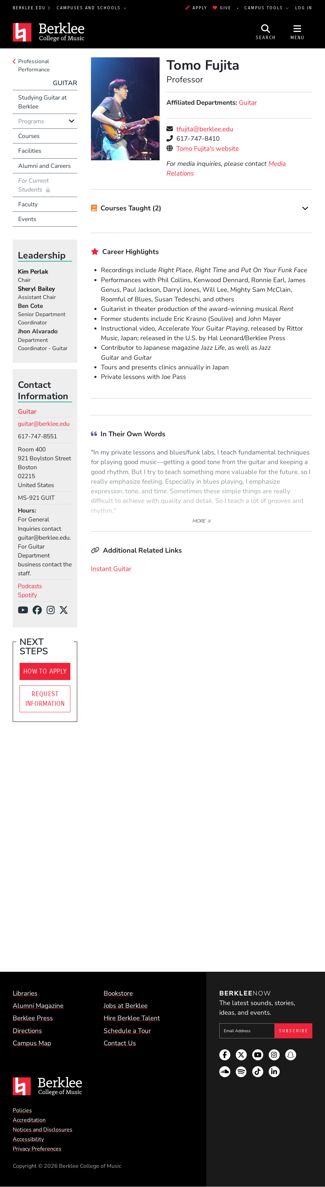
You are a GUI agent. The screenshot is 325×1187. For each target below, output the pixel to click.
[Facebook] (39, 610)
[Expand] (305, 208)
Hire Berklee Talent (132, 1018)
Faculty (28, 204)
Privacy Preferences (37, 1149)
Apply (196, 7)
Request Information (45, 698)
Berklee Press (33, 1018)
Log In (303, 7)
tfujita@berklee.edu (204, 129)
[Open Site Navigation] (297, 32)
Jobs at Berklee (126, 1005)
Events (27, 219)
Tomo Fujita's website (207, 148)
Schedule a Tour (127, 1030)
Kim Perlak (33, 271)
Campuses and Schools (90, 7)
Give (222, 7)
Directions (27, 1030)
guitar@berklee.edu (44, 423)
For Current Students (33, 185)
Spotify (27, 595)
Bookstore (118, 993)
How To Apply (45, 671)
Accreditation (29, 1120)
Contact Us (120, 1043)
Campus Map (32, 1043)
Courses (28, 136)
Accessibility (28, 1139)
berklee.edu (29, 7)
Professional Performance (34, 65)
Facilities (29, 151)
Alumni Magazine (38, 1005)
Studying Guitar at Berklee (42, 102)
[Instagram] (53, 610)
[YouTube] (25, 610)
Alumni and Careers (44, 166)
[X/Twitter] (66, 610)
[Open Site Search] (266, 32)
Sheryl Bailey (36, 289)
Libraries (25, 993)
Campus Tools (264, 7)
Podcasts (30, 586)
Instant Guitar (111, 568)
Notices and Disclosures (42, 1129)
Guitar (248, 102)
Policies (22, 1110)
